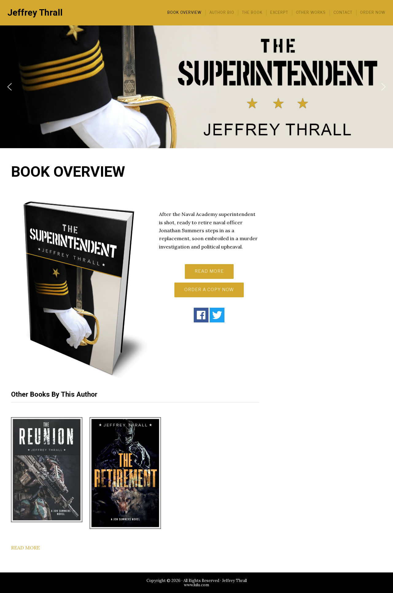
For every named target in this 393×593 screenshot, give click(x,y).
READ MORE (209, 271)
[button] (9, 87)
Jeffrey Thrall (35, 12)
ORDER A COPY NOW (209, 289)
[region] (196, 86)
